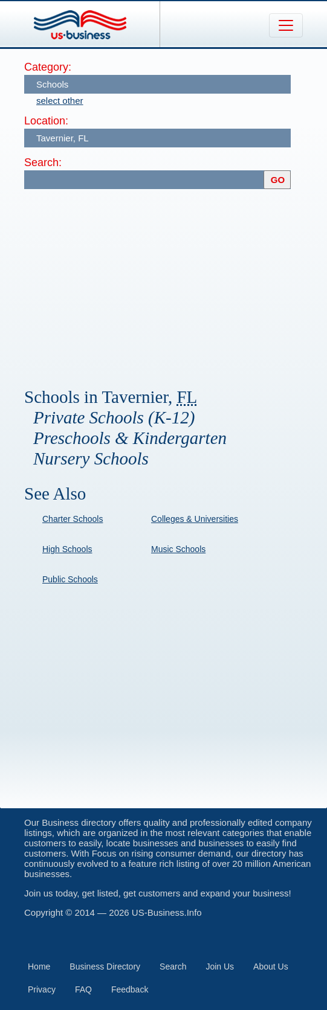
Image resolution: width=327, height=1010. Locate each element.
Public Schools (70, 579)
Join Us (220, 966)
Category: (47, 67)
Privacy (42, 989)
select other (59, 100)
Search (173, 966)
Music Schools (178, 549)
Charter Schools (72, 519)
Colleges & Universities (194, 519)
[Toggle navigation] (286, 25)
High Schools (67, 549)
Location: (46, 121)
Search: (43, 162)
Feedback (129, 989)
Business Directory (105, 966)
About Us (270, 966)
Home (39, 966)
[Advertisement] (175, 282)
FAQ (83, 989)
